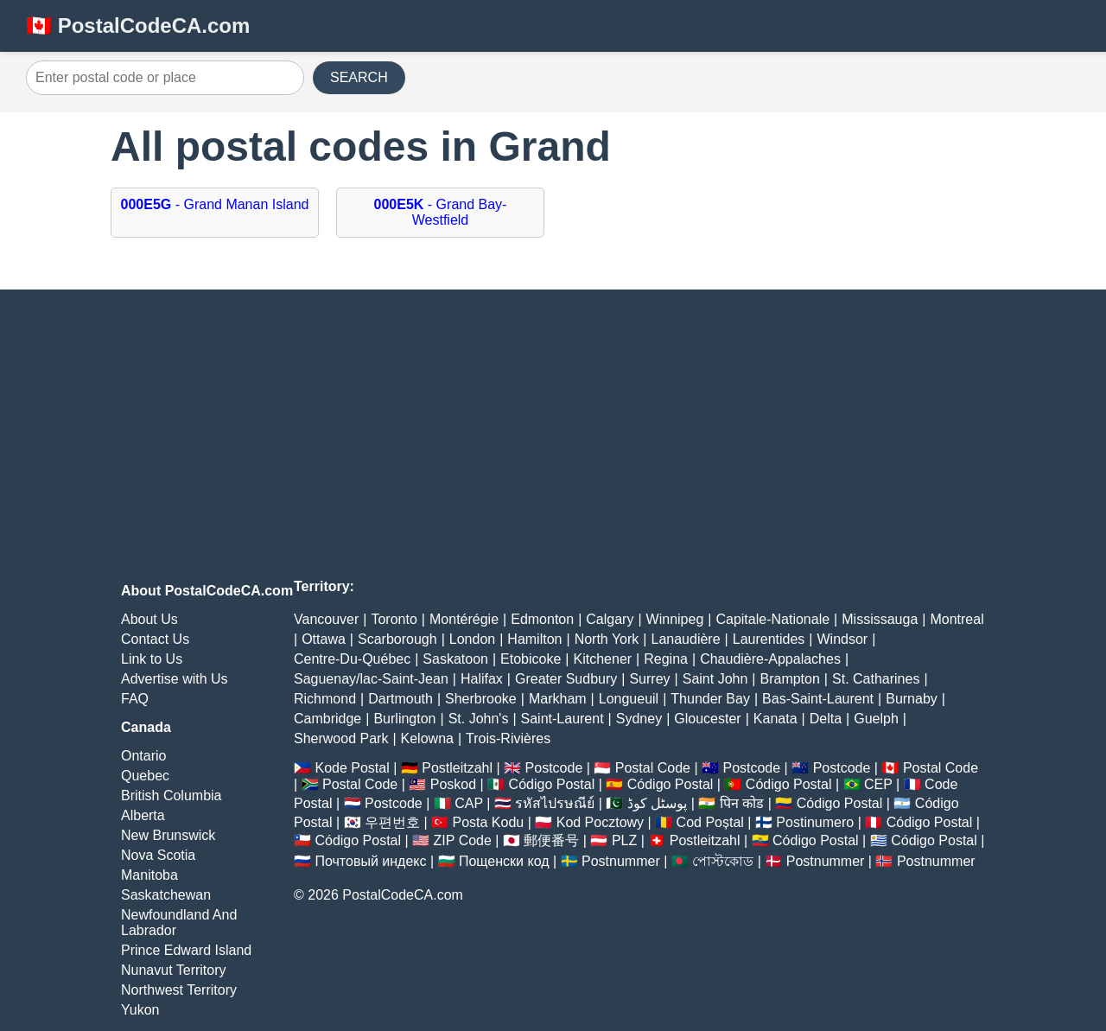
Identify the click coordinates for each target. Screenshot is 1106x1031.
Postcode (554, 768)
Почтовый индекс (370, 861)
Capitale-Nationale (772, 619)
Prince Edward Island (186, 950)
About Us (149, 619)
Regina (666, 659)
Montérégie (464, 619)
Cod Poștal (710, 822)
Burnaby (912, 698)
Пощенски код (504, 861)
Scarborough (397, 639)
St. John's (478, 718)
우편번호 (392, 822)
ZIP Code (463, 840)
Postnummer (621, 861)
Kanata (775, 718)
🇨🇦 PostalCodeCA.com (138, 25)
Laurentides (769, 639)
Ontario (143, 755)
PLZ (624, 840)
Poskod (453, 784)
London (472, 639)
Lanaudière (686, 639)
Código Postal (552, 784)
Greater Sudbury (566, 678)
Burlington (404, 718)
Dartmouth (400, 698)
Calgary (609, 619)
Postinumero (815, 822)
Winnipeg (675, 619)
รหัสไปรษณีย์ (554, 803)
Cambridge (327, 718)
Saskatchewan (166, 895)
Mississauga (880, 619)
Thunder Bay (710, 698)
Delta (826, 718)
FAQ (135, 698)
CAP (468, 803)
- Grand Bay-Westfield (440, 212)
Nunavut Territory (173, 970)
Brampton (789, 678)
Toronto (393, 619)
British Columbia (171, 795)
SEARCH (359, 77)
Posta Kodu (488, 822)
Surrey (649, 678)
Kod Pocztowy (600, 822)
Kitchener (603, 659)
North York (607, 639)
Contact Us (155, 639)
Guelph (876, 718)
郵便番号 (551, 840)
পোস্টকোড (722, 861)
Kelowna (427, 738)
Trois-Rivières (508, 738)
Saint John (715, 678)
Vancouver (326, 619)
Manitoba (149, 875)
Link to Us (151, 659)
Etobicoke (530, 659)
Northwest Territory (179, 990)
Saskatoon (455, 659)
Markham (558, 698)
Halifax (482, 678)
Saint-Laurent (562, 718)
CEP (878, 784)
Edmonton (542, 619)
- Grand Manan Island (215, 204)
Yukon (140, 1009)
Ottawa (324, 639)
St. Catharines (875, 678)
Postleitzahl (457, 768)
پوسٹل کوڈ (657, 803)
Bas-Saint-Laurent (818, 698)
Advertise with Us (174, 678)
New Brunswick (168, 835)
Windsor (842, 639)
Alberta (143, 815)
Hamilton (534, 639)
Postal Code (652, 768)
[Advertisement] (553, 436)
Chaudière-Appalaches (770, 659)
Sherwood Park (341, 738)
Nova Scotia (158, 855)
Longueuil (628, 698)
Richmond (325, 698)
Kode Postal (352, 768)
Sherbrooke (481, 698)
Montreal (956, 619)
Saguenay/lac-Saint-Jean (371, 678)
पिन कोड (742, 803)
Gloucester (707, 718)
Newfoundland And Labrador (179, 922)
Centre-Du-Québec (352, 659)
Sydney (639, 718)
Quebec (145, 775)
